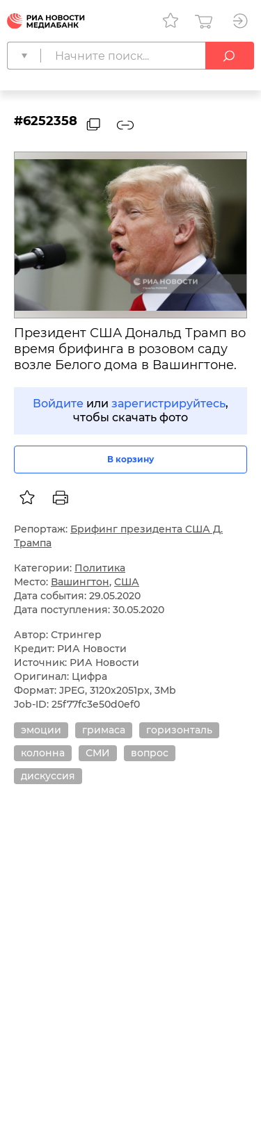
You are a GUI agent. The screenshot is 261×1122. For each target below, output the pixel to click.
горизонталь (179, 730)
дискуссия (48, 776)
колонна (43, 753)
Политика (99, 568)
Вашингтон (80, 582)
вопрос (149, 753)
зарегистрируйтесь (168, 403)
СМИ (98, 753)
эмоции (41, 730)
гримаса (103, 730)
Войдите (58, 403)
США (126, 582)
